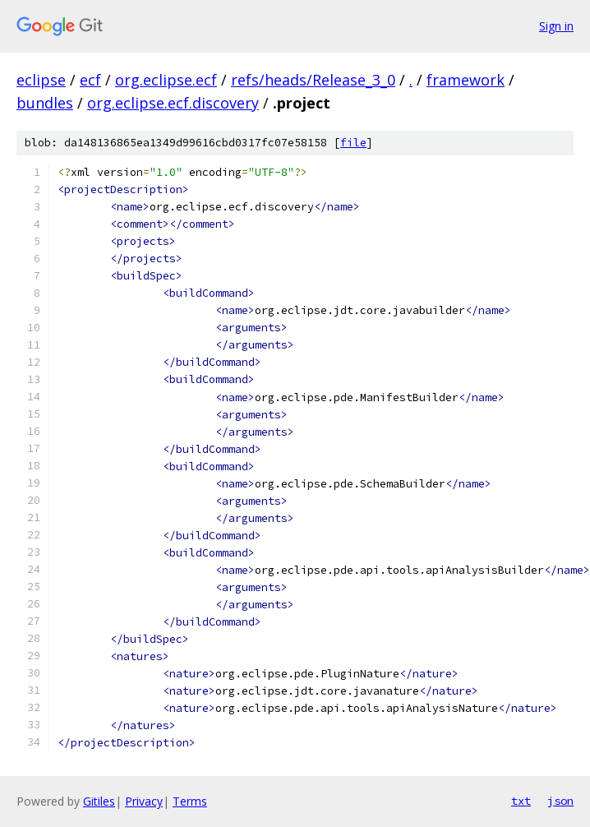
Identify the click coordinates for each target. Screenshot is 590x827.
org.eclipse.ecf (166, 80)
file (353, 143)
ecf (90, 80)
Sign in (556, 26)
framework (465, 80)
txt (521, 800)
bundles (44, 103)
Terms (190, 801)
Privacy (144, 801)
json (560, 800)
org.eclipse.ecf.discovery (173, 103)
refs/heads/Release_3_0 (313, 80)
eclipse (41, 80)
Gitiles (99, 801)
